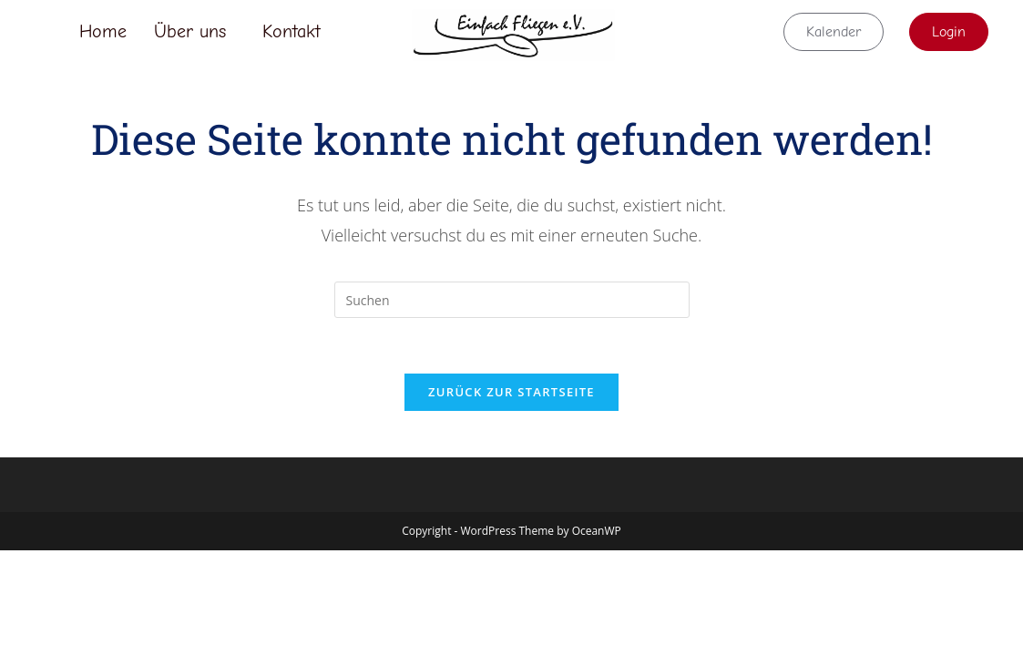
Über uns (190, 31)
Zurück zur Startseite (511, 392)
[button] (194, 32)
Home (103, 31)
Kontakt (291, 31)
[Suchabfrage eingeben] (512, 300)
